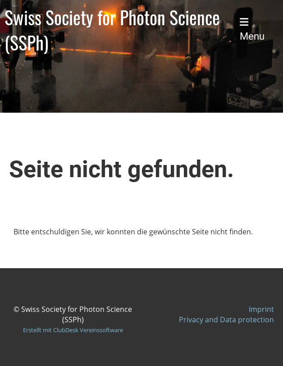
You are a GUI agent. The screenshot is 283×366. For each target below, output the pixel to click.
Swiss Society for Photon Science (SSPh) (112, 30)
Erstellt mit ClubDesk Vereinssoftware (73, 330)
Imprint (261, 309)
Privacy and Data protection (226, 320)
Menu (252, 29)
